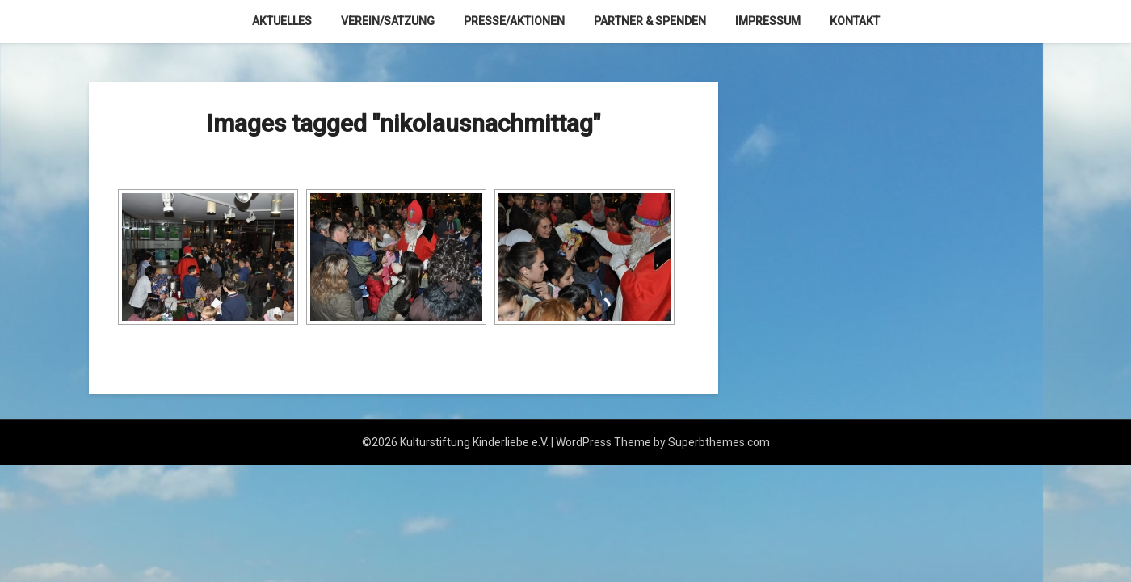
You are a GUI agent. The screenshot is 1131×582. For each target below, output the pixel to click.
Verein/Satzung (388, 21)
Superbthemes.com (719, 442)
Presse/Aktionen (514, 21)
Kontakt (855, 21)
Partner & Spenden (650, 21)
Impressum (768, 21)
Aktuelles (282, 21)
